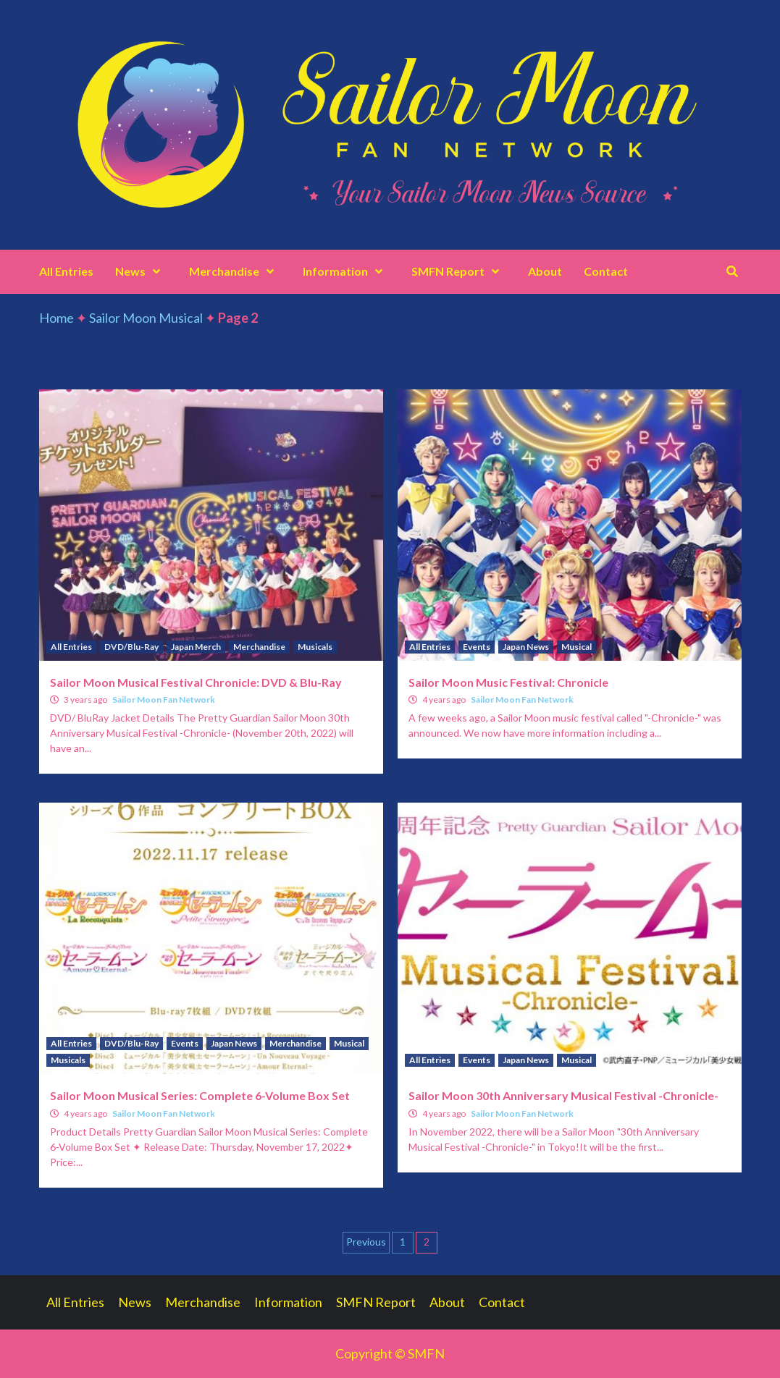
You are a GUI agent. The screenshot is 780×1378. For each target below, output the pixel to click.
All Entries (66, 271)
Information (346, 271)
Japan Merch (196, 646)
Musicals (315, 646)
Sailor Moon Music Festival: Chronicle (508, 682)
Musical (576, 646)
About (545, 271)
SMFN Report (458, 271)
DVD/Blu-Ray (131, 646)
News (141, 271)
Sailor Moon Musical (146, 318)
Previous (366, 1241)
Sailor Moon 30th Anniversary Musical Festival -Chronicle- (563, 1095)
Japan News (526, 646)
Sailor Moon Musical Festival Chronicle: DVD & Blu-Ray (196, 682)
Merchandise (235, 271)
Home (56, 318)
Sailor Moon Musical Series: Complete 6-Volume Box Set (200, 1095)
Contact (606, 271)
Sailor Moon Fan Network (163, 699)
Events (476, 646)
